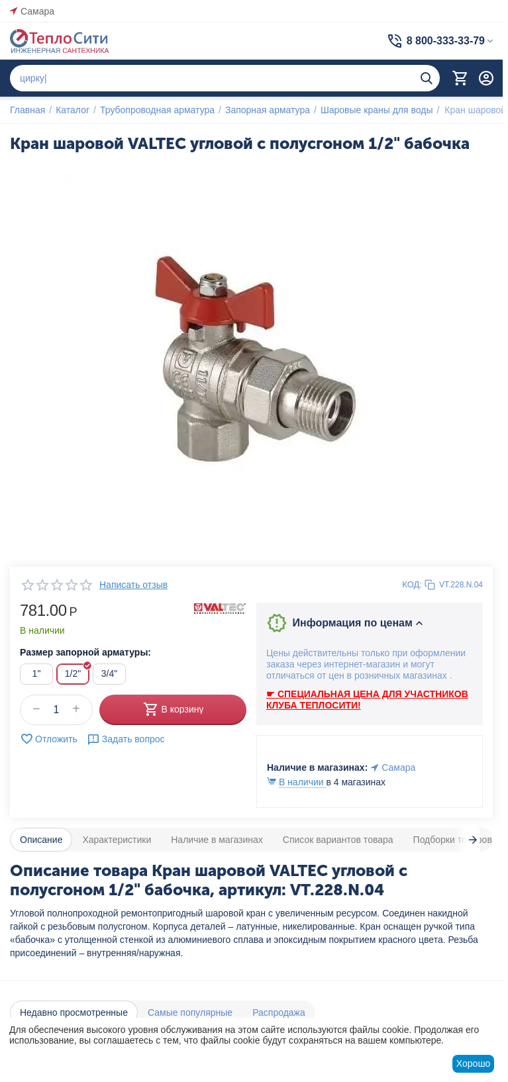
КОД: (412, 584)
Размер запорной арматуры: (85, 652)
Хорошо (473, 1063)
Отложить (48, 739)
